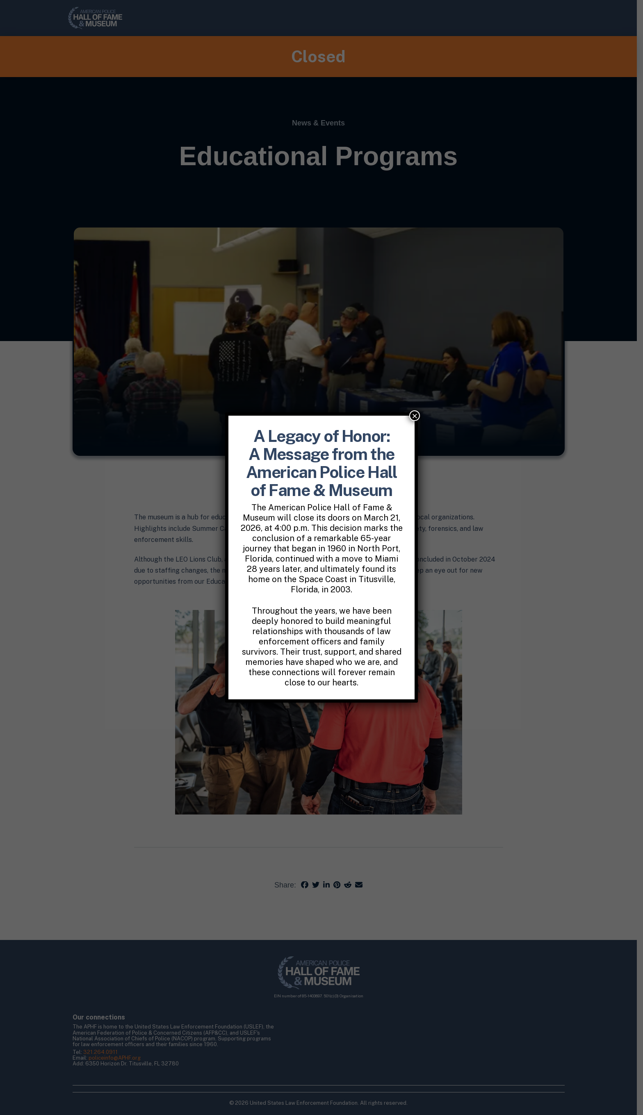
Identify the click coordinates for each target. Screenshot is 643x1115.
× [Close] (414, 415)
